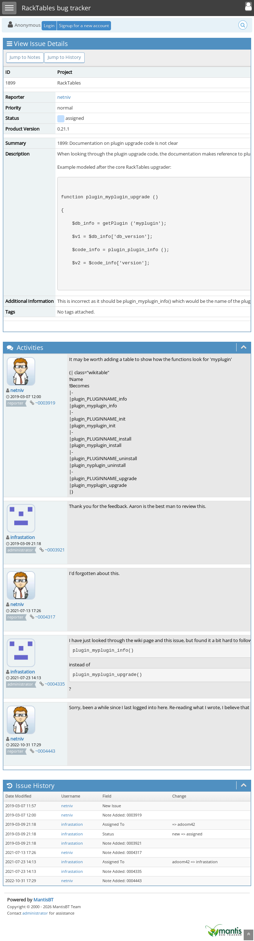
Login (49, 25)
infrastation (22, 537)
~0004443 (45, 751)
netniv (64, 97)
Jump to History (64, 57)
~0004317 (45, 617)
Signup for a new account (84, 25)
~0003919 (45, 403)
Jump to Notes (25, 57)
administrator (35, 913)
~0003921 (55, 549)
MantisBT (43, 899)
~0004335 (55, 684)
